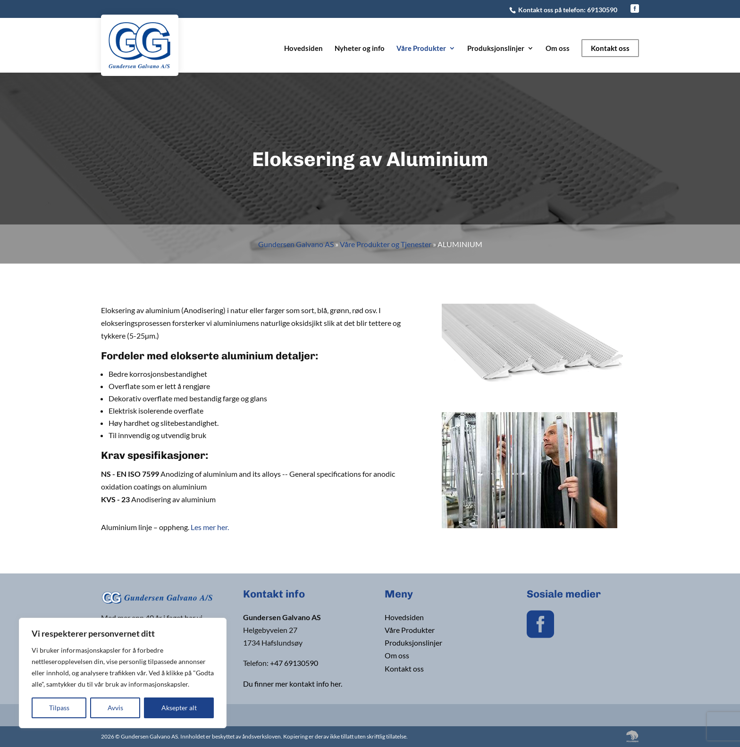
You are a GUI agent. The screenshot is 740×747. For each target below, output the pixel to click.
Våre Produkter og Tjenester (385, 244)
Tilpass (59, 708)
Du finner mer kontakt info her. (292, 683)
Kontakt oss (610, 48)
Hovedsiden (303, 48)
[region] (123, 673)
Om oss (558, 48)
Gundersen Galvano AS (296, 244)
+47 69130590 (294, 662)
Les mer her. (210, 527)
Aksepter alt (179, 708)
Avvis (115, 708)
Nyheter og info (360, 48)
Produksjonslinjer (495, 48)
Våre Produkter (421, 48)
